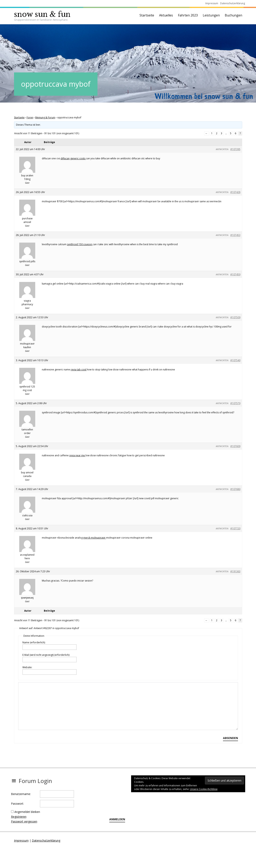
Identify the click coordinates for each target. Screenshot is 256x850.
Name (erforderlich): (33, 642)
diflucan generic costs (73, 158)
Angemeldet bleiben (27, 812)
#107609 (235, 446)
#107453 (235, 235)
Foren (30, 117)
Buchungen (233, 15)
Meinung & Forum (45, 117)
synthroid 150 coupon (80, 244)
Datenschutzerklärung (232, 3)
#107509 (235, 317)
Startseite (147, 15)
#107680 (235, 489)
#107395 (235, 149)
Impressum (211, 3)
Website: (27, 667)
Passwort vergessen (24, 821)
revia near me (77, 455)
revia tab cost (79, 369)
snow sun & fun (42, 14)
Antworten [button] (222, 149)
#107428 (235, 192)
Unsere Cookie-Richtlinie (204, 789)
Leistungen (211, 15)
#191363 (235, 571)
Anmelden (117, 819)
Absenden (230, 738)
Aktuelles (166, 15)
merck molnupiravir (94, 537)
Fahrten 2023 (188, 15)
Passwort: (17, 803)
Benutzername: (21, 794)
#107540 (235, 360)
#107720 (235, 528)
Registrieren (18, 816)
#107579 (235, 403)
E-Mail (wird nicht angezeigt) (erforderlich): (46, 655)
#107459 (235, 274)
